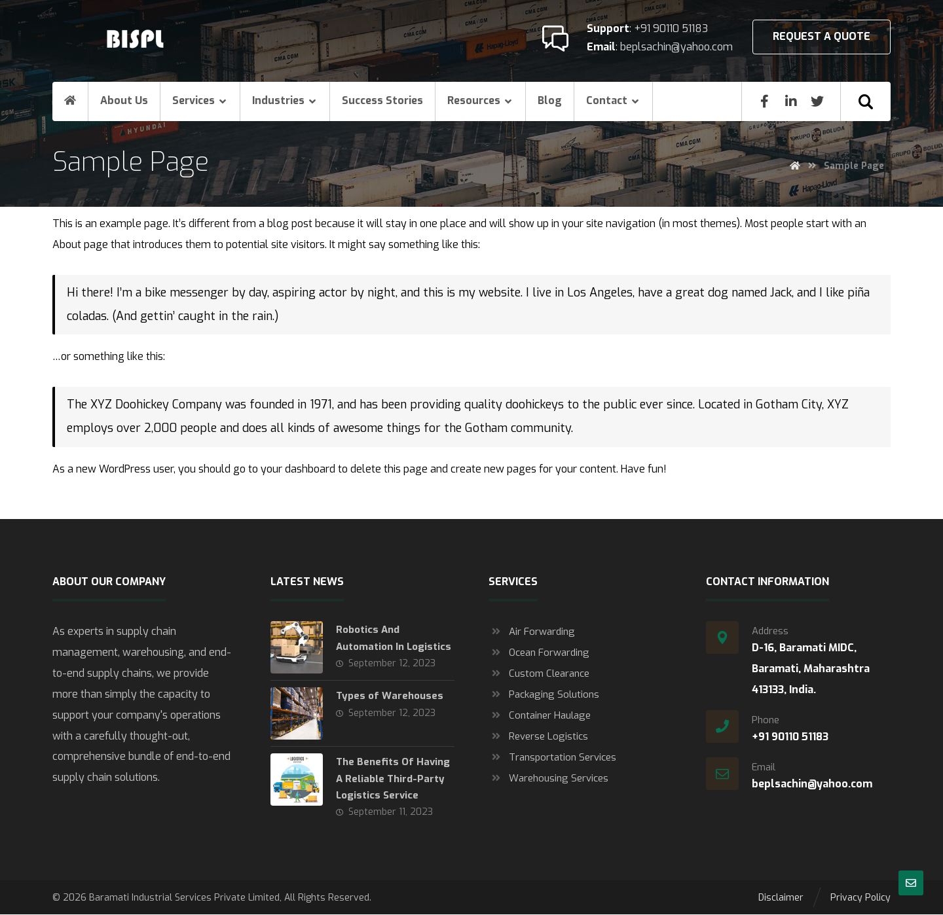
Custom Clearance (539, 674)
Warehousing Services (548, 778)
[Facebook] (765, 101)
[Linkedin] (791, 101)
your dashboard (298, 469)
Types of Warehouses (389, 696)
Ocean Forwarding (539, 653)
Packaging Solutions (544, 695)
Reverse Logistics (538, 737)
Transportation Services (552, 757)
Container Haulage (540, 716)
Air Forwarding (532, 632)
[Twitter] (817, 101)
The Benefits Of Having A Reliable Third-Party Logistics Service (393, 779)
